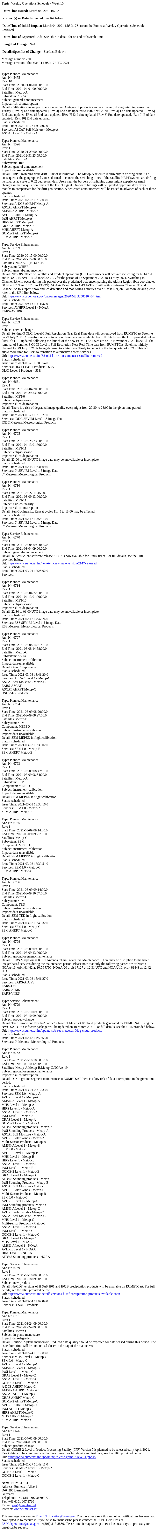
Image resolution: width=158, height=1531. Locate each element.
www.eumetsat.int (25, 1509)
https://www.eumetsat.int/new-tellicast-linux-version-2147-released (52, 563)
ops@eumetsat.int (24, 1505)
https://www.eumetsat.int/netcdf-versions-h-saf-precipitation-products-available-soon (64, 1294)
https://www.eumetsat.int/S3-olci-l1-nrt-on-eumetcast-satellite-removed (55, 355)
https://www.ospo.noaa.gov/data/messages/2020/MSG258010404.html (54, 296)
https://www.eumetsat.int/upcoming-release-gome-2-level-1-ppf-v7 (52, 1457)
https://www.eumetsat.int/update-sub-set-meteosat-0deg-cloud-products (55, 1030)
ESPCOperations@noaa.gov (20, 1523)
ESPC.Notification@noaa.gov (55, 1516)
